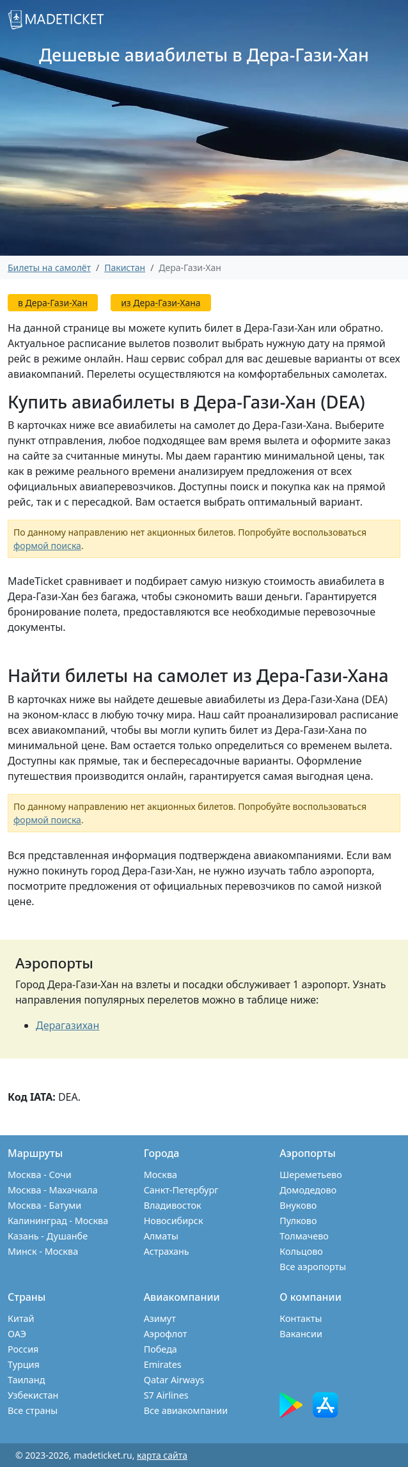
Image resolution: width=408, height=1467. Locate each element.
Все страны (33, 1410)
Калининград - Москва (58, 1221)
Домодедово (307, 1190)
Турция (24, 1364)
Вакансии (300, 1334)
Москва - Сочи (40, 1174)
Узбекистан (33, 1395)
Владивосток (172, 1205)
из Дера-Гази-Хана (160, 303)
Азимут (160, 1318)
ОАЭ (17, 1334)
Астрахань (166, 1251)
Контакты (300, 1318)
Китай (21, 1318)
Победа (160, 1349)
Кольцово (301, 1251)
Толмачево (304, 1236)
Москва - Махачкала (53, 1190)
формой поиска (47, 545)
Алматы (161, 1236)
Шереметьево (310, 1174)
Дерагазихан (67, 1025)
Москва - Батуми (44, 1205)
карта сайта (162, 1455)
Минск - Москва (43, 1251)
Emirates (163, 1364)
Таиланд (26, 1380)
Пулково (298, 1221)
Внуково (298, 1205)
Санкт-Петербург (181, 1190)
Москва (160, 1174)
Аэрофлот (165, 1334)
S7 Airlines (166, 1395)
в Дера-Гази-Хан (53, 303)
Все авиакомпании (186, 1410)
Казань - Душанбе (48, 1236)
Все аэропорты (312, 1267)
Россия (23, 1349)
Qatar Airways (174, 1380)
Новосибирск (173, 1221)
